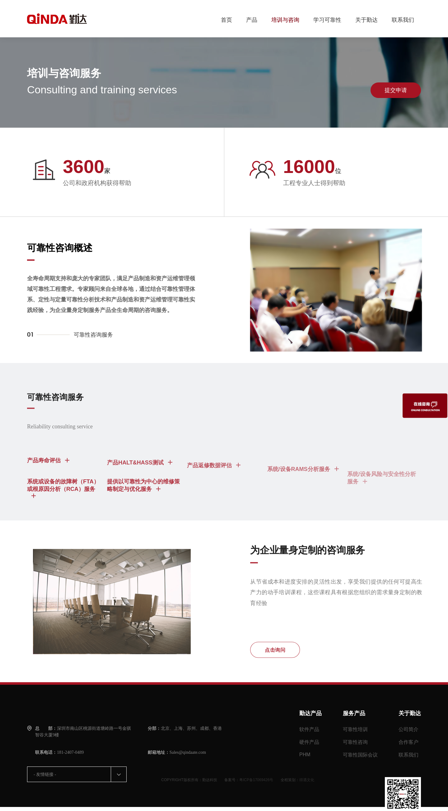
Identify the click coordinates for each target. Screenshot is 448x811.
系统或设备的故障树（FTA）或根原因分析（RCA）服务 (63, 500)
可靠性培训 (355, 729)
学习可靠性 (327, 20)
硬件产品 (309, 742)
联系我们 (403, 20)
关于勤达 (366, 20)
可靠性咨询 (355, 742)
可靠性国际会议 (360, 754)
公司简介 (408, 729)
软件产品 (309, 729)
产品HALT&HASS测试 (139, 479)
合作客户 (408, 742)
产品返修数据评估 (213, 486)
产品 (251, 20)
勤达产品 (310, 713)
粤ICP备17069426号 (256, 780)
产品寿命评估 (48, 473)
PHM (304, 754)
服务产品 (354, 713)
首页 (226, 20)
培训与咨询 (285, 20)
